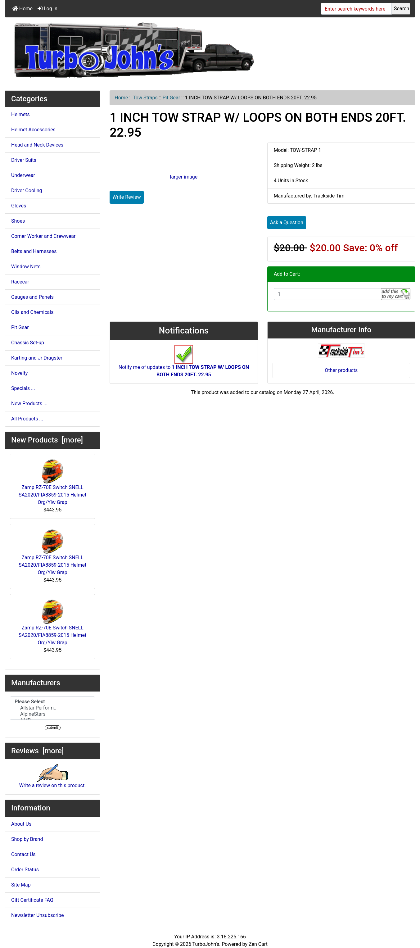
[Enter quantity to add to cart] (327, 294)
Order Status (25, 870)
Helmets (20, 114)
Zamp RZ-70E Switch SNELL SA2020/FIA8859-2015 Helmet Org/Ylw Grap (52, 482)
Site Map (21, 885)
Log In (47, 8)
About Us (21, 824)
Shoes (18, 221)
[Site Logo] (134, 51)
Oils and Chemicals (32, 312)
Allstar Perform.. (52, 708)
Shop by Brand (27, 839)
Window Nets (25, 267)
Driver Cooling (26, 190)
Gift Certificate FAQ (32, 900)
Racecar (20, 282)
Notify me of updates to (184, 364)
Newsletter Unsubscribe (37, 915)
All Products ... (27, 419)
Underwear (23, 175)
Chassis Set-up (27, 343)
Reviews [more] (37, 750)
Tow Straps (145, 98)
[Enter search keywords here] (356, 9)
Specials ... (23, 388)
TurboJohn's (205, 944)
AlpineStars (52, 714)
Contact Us (23, 854)
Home (22, 8)
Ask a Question (286, 222)
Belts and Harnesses (33, 251)
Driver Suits (23, 160)
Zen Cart (258, 944)
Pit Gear (171, 98)
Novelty (19, 373)
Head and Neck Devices (37, 145)
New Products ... (29, 403)
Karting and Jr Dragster (36, 358)
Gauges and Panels (32, 297)
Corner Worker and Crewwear (43, 236)
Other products (341, 370)
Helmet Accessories (33, 130)
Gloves (18, 206)
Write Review (126, 197)
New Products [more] (47, 440)
